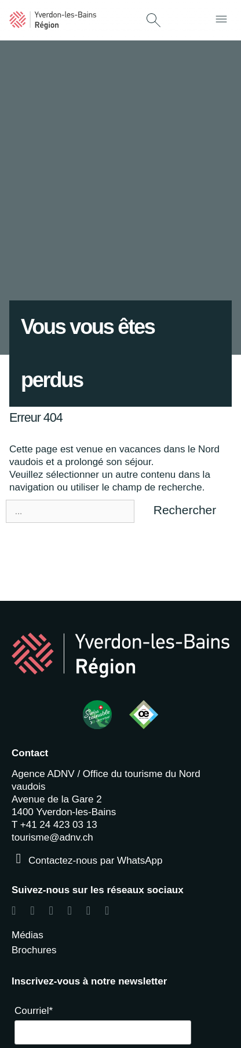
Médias (27, 935)
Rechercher (185, 509)
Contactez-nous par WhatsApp (95, 860)
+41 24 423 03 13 (58, 824)
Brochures (34, 950)
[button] (153, 21)
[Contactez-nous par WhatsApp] (18, 858)
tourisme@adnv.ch (52, 837)
